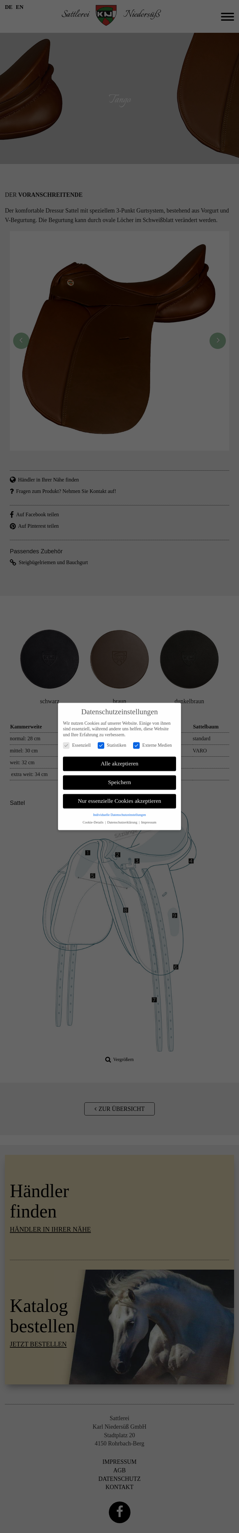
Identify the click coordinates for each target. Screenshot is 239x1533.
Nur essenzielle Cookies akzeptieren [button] (119, 794)
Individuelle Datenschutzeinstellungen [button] (119, 808)
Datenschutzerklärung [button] (122, 816)
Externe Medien (152, 738)
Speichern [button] (119, 775)
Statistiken (112, 738)
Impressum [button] (148, 816)
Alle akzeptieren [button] (119, 757)
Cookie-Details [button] (93, 816)
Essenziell (77, 738)
